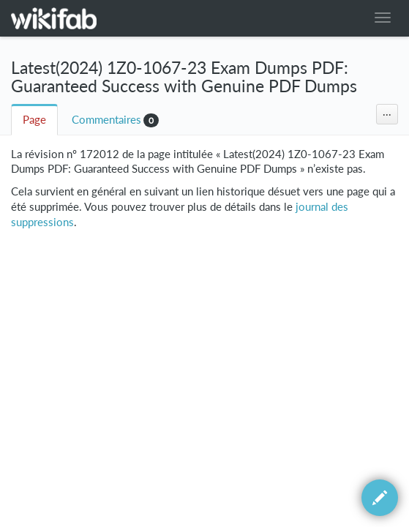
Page (34, 119)
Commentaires (106, 119)
